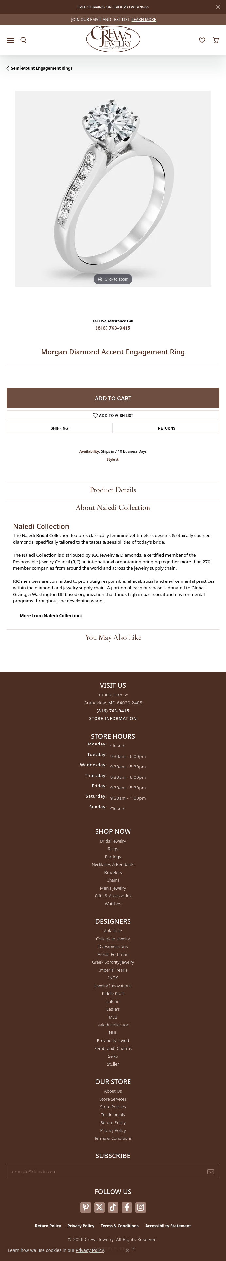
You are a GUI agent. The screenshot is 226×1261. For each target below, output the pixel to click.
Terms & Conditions (113, 1138)
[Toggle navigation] (10, 40)
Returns (166, 428)
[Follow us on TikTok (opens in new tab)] (113, 1207)
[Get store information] (113, 718)
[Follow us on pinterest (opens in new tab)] (85, 1207)
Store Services (113, 1099)
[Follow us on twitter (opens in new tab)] (99, 1207)
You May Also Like (113, 637)
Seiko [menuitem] (113, 1056)
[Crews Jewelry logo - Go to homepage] (113, 39)
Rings (113, 849)
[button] (23, 40)
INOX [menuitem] (113, 978)
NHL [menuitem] (113, 1033)
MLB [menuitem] (113, 1017)
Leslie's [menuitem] (113, 1009)
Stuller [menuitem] (113, 1064)
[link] (113, 19)
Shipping (59, 428)
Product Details (113, 490)
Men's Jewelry (113, 888)
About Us (113, 1091)
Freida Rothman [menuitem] (113, 954)
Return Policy (113, 1122)
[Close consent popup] (127, 1251)
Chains (113, 880)
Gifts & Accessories (113, 896)
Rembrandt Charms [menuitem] (113, 1048)
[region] (113, 197)
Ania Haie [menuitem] (113, 931)
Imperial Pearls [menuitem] (112, 970)
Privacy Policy (113, 1130)
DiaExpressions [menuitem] (113, 946)
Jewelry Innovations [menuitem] (113, 986)
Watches (113, 904)
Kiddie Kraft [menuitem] (113, 993)
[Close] (218, 7)
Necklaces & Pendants (113, 864)
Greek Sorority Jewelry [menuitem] (113, 962)
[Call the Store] (113, 710)
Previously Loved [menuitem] (113, 1040)
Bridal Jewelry (113, 841)
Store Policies (113, 1107)
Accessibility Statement (168, 1226)
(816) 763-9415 (113, 327)
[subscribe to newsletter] (210, 1171)
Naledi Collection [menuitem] (113, 1025)
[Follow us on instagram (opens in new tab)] (140, 1207)
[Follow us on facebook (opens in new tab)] (127, 1207)
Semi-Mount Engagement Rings (42, 68)
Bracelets (113, 872)
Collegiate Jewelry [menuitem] (113, 939)
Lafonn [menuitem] (113, 1001)
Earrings (113, 857)
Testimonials (113, 1115)
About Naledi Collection (113, 507)
